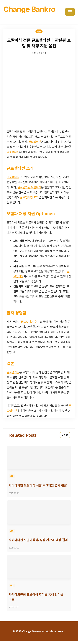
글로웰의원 (34, 142)
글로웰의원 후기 (29, 197)
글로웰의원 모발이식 (29, 187)
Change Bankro (29, 9)
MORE (65, 435)
